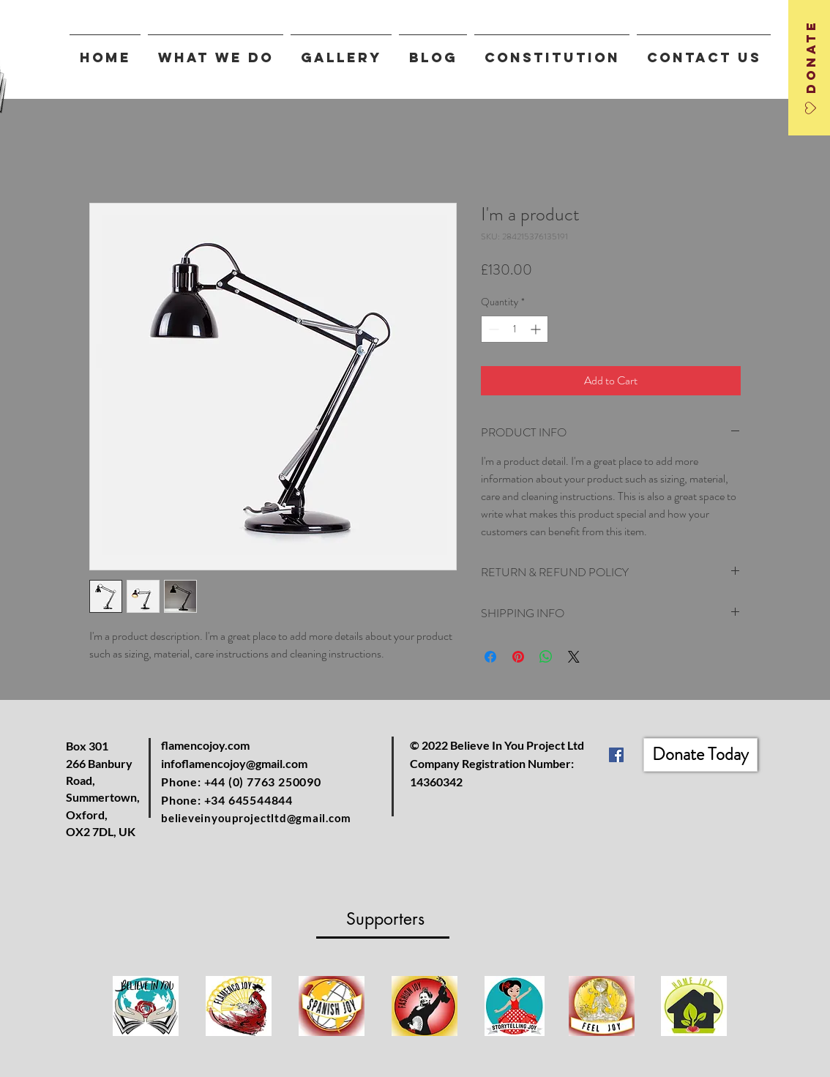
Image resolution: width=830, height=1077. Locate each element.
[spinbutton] (514, 329)
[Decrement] (492, 329)
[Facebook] (616, 755)
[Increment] (537, 329)
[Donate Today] (700, 755)
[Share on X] (574, 657)
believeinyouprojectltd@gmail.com (256, 817)
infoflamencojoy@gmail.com (234, 763)
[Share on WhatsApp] (546, 657)
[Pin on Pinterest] (518, 657)
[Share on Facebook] (490, 657)
